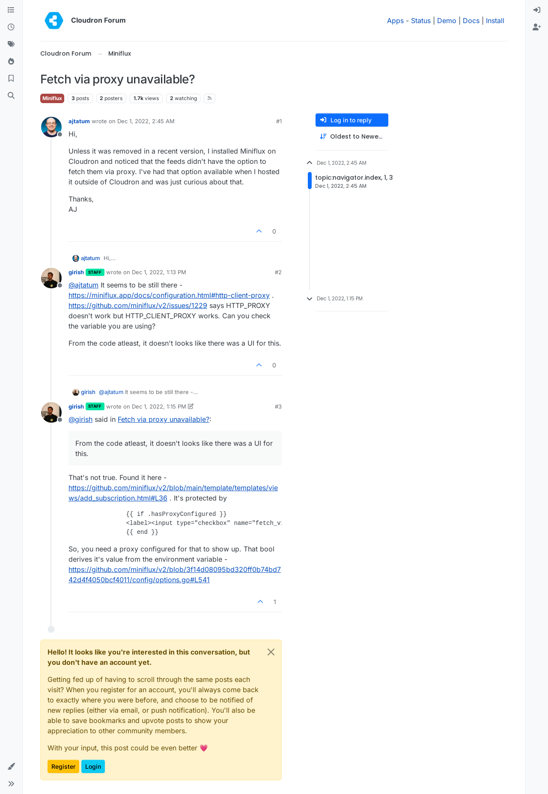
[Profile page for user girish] (51, 278)
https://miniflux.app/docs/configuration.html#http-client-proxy (169, 295)
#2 (278, 272)
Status (421, 20)
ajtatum (79, 121)
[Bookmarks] (11, 79)
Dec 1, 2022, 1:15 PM (159, 406)
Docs (471, 20)
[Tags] (11, 44)
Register (63, 766)
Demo (446, 20)
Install (495, 20)
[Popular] (11, 61)
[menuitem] (537, 10)
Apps (395, 20)
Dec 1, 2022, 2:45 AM (146, 121)
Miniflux (52, 98)
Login (93, 766)
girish (76, 272)
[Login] (537, 10)
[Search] (11, 96)
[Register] (537, 27)
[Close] (271, 652)
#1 (279, 121)
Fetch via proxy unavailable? (163, 419)
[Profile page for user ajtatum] (51, 127)
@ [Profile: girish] (80, 419)
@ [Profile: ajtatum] (83, 285)
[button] (11, 766)
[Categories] (11, 10)
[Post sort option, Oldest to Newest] (352, 136)
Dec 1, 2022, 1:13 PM (159, 272)
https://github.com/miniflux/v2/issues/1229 (137, 305)
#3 (278, 406)
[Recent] (11, 27)
